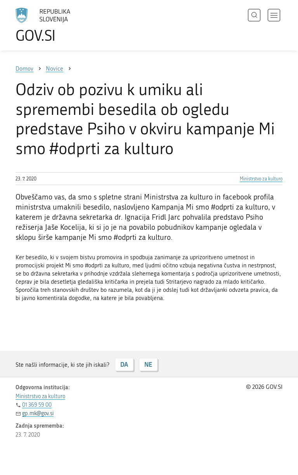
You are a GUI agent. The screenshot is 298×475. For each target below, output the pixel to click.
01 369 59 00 (37, 405)
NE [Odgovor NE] (148, 364)
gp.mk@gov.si (38, 413)
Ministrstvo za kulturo (261, 179)
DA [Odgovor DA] (124, 364)
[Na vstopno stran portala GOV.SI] (54, 25)
